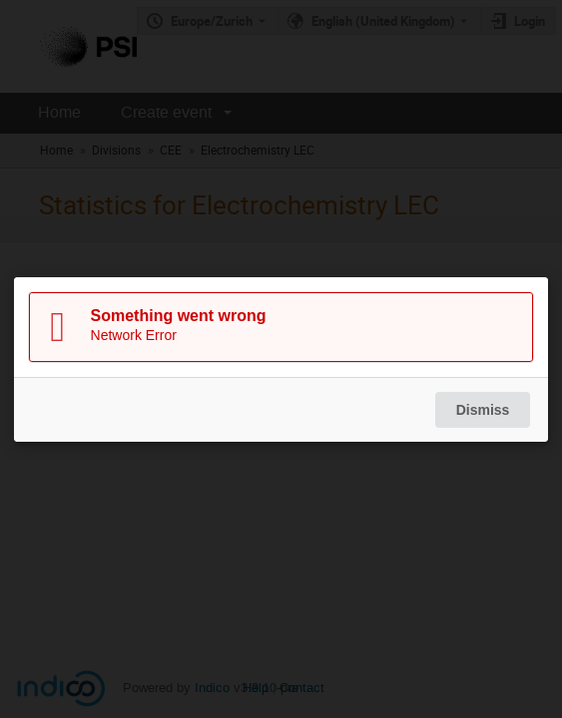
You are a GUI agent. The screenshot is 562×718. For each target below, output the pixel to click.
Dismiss (483, 410)
